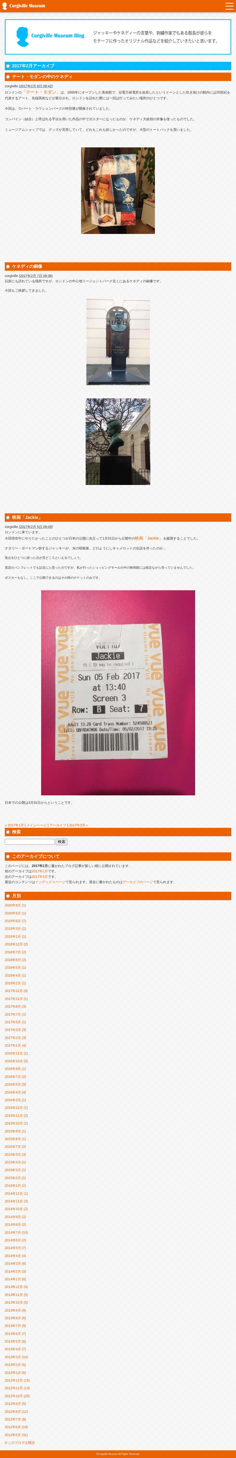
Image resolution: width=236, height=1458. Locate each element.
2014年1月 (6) (15, 1279)
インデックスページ (50, 882)
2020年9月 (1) (15, 905)
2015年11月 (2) (16, 1116)
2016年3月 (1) (15, 1100)
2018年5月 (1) (15, 967)
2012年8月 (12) (16, 1412)
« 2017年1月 (14, 825)
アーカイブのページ (138, 882)
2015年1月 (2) (15, 1186)
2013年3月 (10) (16, 1357)
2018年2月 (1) (15, 983)
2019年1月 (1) (15, 936)
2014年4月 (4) (15, 1256)
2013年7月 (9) (15, 1326)
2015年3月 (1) (15, 1170)
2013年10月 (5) (16, 1302)
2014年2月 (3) (15, 1271)
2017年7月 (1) (15, 1014)
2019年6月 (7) (15, 921)
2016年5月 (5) (15, 1084)
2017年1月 (40, 871)
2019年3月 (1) (15, 928)
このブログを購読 (21, 1443)
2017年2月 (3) (15, 1038)
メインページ (36, 825)
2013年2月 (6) (15, 1365)
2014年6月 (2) (15, 1240)
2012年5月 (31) (16, 1435)
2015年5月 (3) (15, 1154)
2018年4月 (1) (15, 975)
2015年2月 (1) (15, 1178)
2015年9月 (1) (15, 1131)
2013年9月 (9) (15, 1310)
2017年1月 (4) (15, 1045)
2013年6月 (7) (15, 1334)
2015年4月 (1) (15, 1162)
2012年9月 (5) (15, 1404)
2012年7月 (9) (15, 1419)
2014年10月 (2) (16, 1209)
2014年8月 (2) (15, 1224)
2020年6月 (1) (15, 913)
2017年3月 (40, 877)
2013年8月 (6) (15, 1318)
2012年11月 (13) (17, 1388)
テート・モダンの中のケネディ (42, 76)
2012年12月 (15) (17, 1380)
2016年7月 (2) (15, 1077)
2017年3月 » (78, 825)
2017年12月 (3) (16, 991)
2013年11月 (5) (16, 1295)
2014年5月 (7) (15, 1248)
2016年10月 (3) (16, 1061)
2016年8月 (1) (15, 1069)
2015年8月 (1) (15, 1139)
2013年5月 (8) (15, 1341)
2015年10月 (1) (16, 1123)
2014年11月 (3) (16, 1201)
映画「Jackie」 (27, 517)
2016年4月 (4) (15, 1092)
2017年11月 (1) (16, 999)
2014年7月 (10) (16, 1232)
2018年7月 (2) (15, 952)
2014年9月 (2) (15, 1217)
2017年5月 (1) (15, 1022)
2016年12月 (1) (16, 1053)
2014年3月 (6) (15, 1263)
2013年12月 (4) (16, 1287)
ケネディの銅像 (27, 266)
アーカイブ (57, 825)
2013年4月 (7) (15, 1349)
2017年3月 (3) (15, 1030)
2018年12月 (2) (16, 944)
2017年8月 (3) (15, 1006)
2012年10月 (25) (17, 1396)
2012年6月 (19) (16, 1427)
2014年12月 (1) (16, 1193)
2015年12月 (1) (16, 1108)
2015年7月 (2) (15, 1147)
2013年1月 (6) (15, 1373)
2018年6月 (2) (15, 960)
